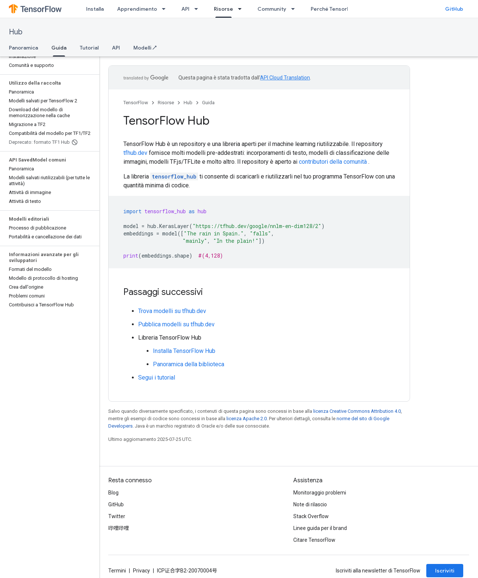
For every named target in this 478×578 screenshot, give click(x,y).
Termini (117, 571)
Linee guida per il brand (320, 528)
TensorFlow (135, 102)
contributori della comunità (333, 161)
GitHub (454, 9)
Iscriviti (444, 570)
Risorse (166, 102)
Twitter (116, 516)
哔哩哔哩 (118, 528)
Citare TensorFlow (314, 540)
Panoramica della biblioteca (188, 364)
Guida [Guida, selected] (58, 47)
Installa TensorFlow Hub (184, 350)
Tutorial (89, 47)
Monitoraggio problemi (319, 493)
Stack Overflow (311, 516)
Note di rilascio (310, 504)
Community (271, 9)
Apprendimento (137, 9)
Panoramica (23, 47)
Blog (113, 493)
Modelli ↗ (145, 47)
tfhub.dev (135, 152)
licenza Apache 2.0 (246, 418)
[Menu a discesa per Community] (295, 9)
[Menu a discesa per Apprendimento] (166, 9)
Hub (16, 32)
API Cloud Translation (285, 78)
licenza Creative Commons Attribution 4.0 (357, 411)
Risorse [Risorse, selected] (223, 9)
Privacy (141, 571)
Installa (95, 9)
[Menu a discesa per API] (198, 9)
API (185, 9)
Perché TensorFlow (334, 9)
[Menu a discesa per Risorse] (242, 9)
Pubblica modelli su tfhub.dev (176, 324)
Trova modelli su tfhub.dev (172, 310)
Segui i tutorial (156, 377)
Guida (208, 102)
